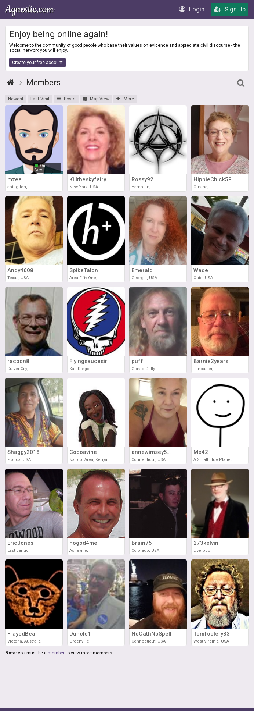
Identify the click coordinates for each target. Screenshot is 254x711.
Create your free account (37, 62)
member (56, 652)
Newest (15, 99)
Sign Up (230, 9)
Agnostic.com (30, 9)
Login (191, 9)
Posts (66, 99)
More (125, 99)
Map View (96, 99)
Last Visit (40, 99)
